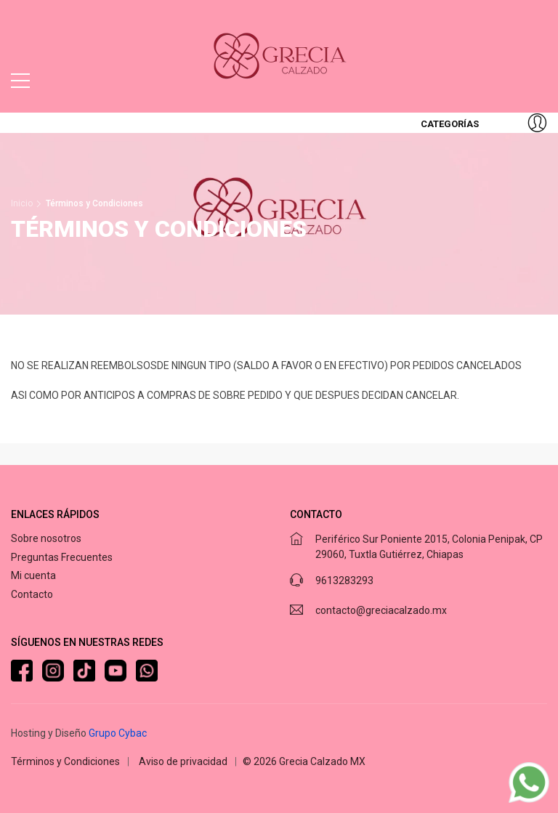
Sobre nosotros (46, 538)
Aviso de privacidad (183, 761)
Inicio (22, 203)
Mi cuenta (33, 575)
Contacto (32, 594)
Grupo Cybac (118, 733)
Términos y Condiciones (65, 761)
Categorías (448, 123)
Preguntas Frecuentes (62, 557)
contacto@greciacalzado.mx (381, 610)
